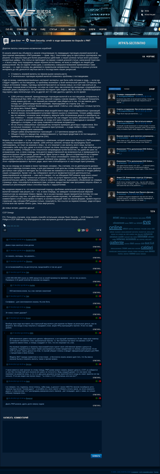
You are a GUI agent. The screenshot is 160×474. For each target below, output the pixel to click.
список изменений (126, 231)
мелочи (113, 234)
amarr (116, 217)
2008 (127, 234)
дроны (130, 218)
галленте (127, 243)
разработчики (113, 251)
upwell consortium (122, 251)
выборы (131, 228)
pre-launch (118, 231)
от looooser (121, 194)
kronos (127, 223)
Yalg (27, 272)
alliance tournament (116, 248)
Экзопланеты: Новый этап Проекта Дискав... (136, 192)
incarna (138, 253)
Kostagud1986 (31, 239)
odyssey (151, 236)
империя (126, 253)
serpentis (130, 251)
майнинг (112, 231)
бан (18, 226)
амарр (147, 251)
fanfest (135, 236)
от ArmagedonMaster (125, 96)
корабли (131, 234)
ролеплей (127, 236)
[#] (7, 239)
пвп (138, 239)
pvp (117, 234)
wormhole (138, 248)
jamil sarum (141, 251)
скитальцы (114, 236)
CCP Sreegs (38, 42)
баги (131, 236)
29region (29, 261)
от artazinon (122, 151)
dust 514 (149, 243)
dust (132, 243)
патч (131, 223)
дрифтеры (135, 218)
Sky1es (28, 364)
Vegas (28, 307)
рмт (12, 226)
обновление (118, 223)
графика (132, 253)
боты (8, 226)
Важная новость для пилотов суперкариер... (136, 136)
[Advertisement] (132, 74)
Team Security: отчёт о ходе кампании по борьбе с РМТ (60, 40)
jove (135, 223)
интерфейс (131, 239)
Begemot (29, 398)
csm (153, 228)
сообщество (148, 234)
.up (25, 42)
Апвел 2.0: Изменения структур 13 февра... (135, 177)
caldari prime (131, 248)
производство (142, 231)
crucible (121, 236)
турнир (124, 248)
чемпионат (137, 243)
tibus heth (140, 234)
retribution (143, 253)
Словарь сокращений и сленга (130, 94)
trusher (32, 285)
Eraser (28, 318)
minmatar (143, 236)
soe (125, 234)
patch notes (148, 239)
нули (135, 234)
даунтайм (144, 228)
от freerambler (123, 138)
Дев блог (16, 40)
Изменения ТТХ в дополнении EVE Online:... (135, 149)
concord (139, 223)
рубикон (135, 251)
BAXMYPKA (30, 250)
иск (15, 226)
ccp (142, 243)
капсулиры (135, 231)
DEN (31, 333)
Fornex (156, 472)
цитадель (142, 239)
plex (126, 218)
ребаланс (120, 239)
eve (148, 217)
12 (5, 230)
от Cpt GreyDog (123, 179)
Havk (28, 381)
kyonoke (120, 234)
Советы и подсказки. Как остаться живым (135, 109)
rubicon (125, 228)
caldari (147, 247)
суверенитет (137, 228)
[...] (123, 102)
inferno (122, 218)
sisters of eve (150, 231)
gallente (117, 242)
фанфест (120, 253)
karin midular (142, 218)
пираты (149, 228)
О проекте (134, 472)
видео (152, 251)
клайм (114, 239)
